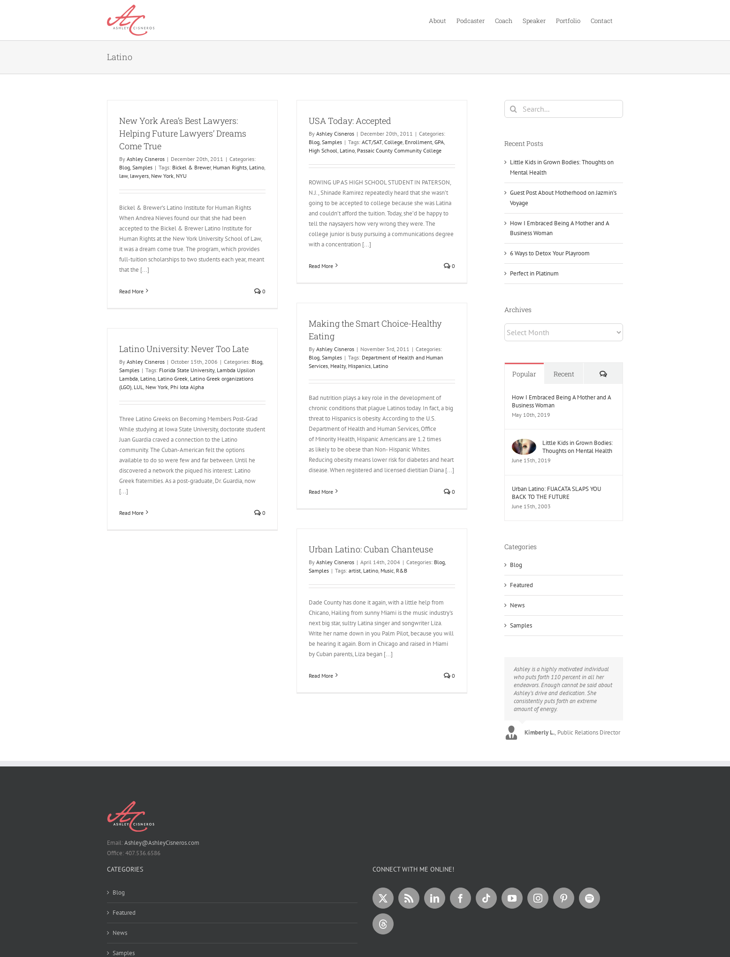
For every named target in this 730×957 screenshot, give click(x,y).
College (393, 141)
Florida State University (186, 370)
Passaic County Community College (399, 150)
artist (355, 570)
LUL (138, 386)
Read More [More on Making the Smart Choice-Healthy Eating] (321, 491)
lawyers (139, 175)
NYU (181, 175)
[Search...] (563, 109)
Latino (256, 167)
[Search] (513, 109)
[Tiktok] (486, 898)
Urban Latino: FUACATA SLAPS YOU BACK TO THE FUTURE (556, 493)
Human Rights (230, 167)
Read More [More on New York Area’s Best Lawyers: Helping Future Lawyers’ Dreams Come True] (131, 291)
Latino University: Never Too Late (184, 348)
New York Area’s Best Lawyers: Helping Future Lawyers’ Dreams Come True (182, 133)
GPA (439, 141)
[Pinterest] (563, 898)
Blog (124, 167)
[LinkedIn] (434, 898)
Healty (338, 365)
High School (323, 150)
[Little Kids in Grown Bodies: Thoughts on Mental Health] (524, 444)
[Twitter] (383, 898)
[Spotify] (589, 898)
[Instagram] (537, 898)
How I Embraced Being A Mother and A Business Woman (561, 401)
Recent (564, 373)
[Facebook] (460, 898)
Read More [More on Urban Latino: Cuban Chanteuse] (321, 675)
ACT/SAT (372, 141)
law (123, 175)
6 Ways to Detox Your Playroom (550, 253)
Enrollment (418, 141)
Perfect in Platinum (534, 273)
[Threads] (383, 923)
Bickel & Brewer (191, 167)
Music (387, 570)
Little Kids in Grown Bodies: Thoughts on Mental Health (577, 447)
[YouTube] (512, 898)
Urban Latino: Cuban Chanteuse (371, 549)
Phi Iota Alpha (187, 386)
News (517, 605)
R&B (401, 570)
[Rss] (408, 898)
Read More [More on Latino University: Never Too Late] (131, 512)
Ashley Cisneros (146, 158)
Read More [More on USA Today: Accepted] (321, 265)
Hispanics (359, 365)
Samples (142, 167)
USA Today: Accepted (350, 120)
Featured (521, 585)
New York (162, 175)
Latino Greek (173, 378)
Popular (524, 373)
